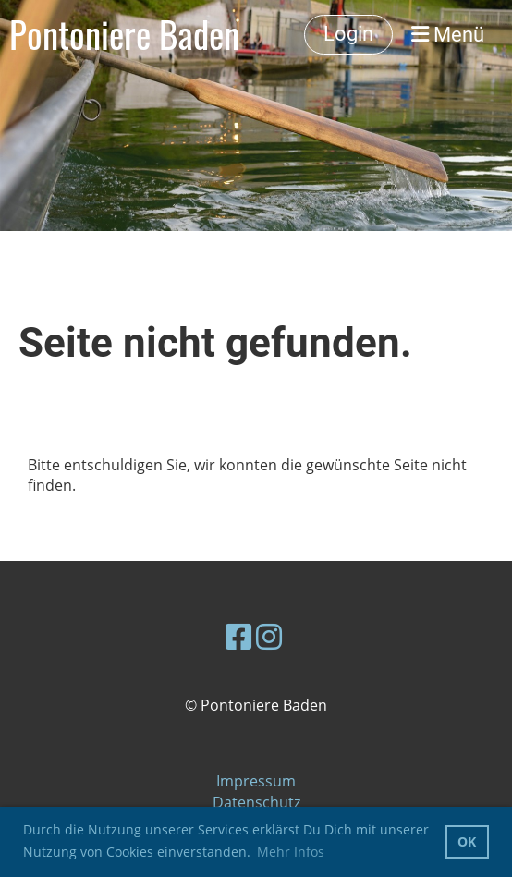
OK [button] (466, 841)
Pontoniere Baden (124, 34)
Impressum (256, 781)
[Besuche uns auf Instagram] (269, 636)
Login (348, 33)
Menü (447, 34)
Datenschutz (256, 802)
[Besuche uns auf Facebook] (238, 636)
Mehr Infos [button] (290, 851)
